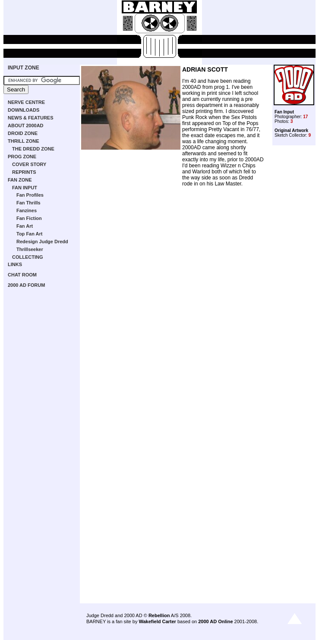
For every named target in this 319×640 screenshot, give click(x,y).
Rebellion (159, 615)
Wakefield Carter (157, 621)
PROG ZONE (22, 156)
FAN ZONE (20, 179)
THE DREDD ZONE (33, 148)
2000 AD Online (215, 621)
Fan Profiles (30, 195)
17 (305, 116)
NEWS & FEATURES (31, 117)
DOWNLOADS (23, 110)
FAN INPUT (24, 187)
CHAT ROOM (22, 274)
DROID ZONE (23, 133)
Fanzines (26, 210)
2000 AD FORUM (26, 285)
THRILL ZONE (23, 141)
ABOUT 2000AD (26, 125)
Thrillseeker (29, 249)
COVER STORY (29, 164)
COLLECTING (27, 257)
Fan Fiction (29, 218)
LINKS (15, 264)
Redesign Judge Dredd (42, 241)
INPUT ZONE (23, 68)
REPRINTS (24, 172)
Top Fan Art (29, 233)
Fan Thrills (28, 202)
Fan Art (24, 226)
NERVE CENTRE (26, 102)
